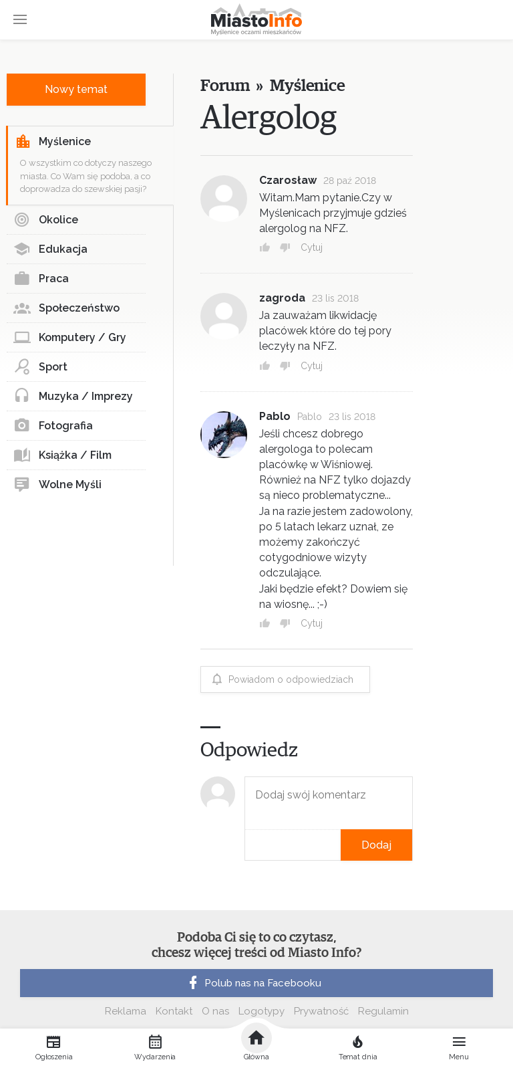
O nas (215, 1011)
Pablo (275, 416)
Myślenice (53, 142)
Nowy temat (76, 89)
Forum (224, 86)
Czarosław (288, 180)
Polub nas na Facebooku (253, 983)
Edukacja (50, 249)
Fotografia (53, 426)
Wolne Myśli (57, 485)
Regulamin (383, 1011)
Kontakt (174, 1011)
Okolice (45, 220)
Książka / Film (62, 455)
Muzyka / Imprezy (73, 397)
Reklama (125, 1011)
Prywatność (321, 1011)
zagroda (282, 298)
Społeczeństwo (66, 308)
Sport (40, 367)
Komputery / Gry (69, 338)
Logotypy (261, 1011)
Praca (41, 279)
